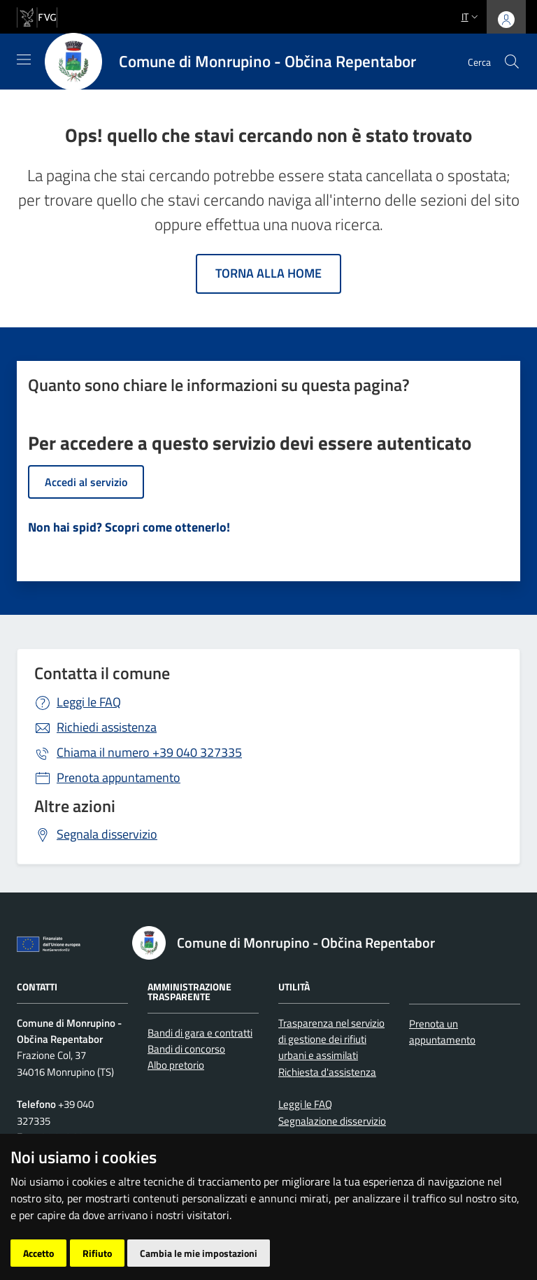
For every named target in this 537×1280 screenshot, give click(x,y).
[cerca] (511, 61)
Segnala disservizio (107, 834)
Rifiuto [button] (97, 1253)
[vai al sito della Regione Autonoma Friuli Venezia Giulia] (37, 15)
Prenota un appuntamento (442, 1032)
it (471, 16)
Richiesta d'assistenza (327, 1072)
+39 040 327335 (149, 752)
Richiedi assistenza (107, 727)
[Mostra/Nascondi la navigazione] (23, 59)
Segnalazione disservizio (332, 1121)
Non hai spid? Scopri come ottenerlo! (129, 527)
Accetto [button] (38, 1253)
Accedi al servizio (86, 482)
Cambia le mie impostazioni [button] (198, 1253)
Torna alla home (268, 273)
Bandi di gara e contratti (200, 1033)
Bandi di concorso (186, 1049)
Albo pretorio (176, 1065)
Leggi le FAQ (89, 701)
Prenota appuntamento (118, 777)
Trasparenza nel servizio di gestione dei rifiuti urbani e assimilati (331, 1039)
